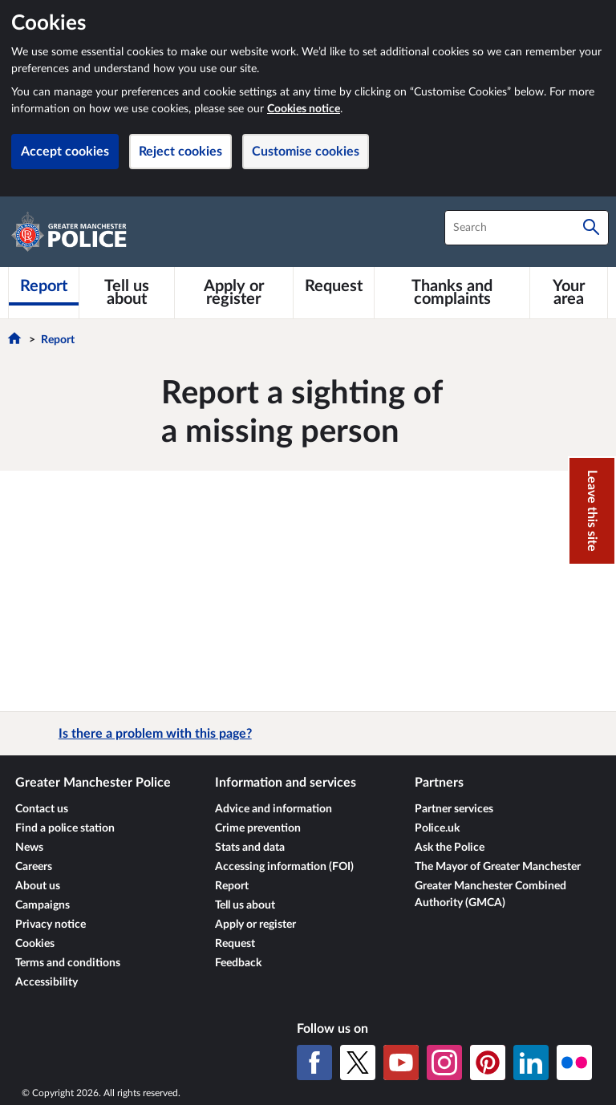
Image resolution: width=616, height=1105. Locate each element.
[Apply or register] (234, 292)
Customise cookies (305, 151)
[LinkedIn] (531, 1062)
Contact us (41, 809)
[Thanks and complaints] (452, 292)
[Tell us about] (126, 292)
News (29, 847)
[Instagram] (444, 1062)
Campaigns (42, 905)
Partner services (454, 809)
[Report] (44, 286)
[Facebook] (314, 1062)
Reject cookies (180, 151)
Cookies (35, 943)
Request (235, 943)
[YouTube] (401, 1062)
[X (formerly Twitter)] (357, 1062)
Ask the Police (449, 847)
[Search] (591, 227)
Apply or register (255, 924)
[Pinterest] (487, 1062)
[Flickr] (574, 1062)
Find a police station (65, 828)
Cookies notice (303, 109)
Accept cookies (65, 151)
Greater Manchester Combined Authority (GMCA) (490, 894)
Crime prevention (258, 828)
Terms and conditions (67, 963)
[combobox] (526, 227)
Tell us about (245, 905)
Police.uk (437, 828)
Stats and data (250, 847)
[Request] (334, 286)
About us (37, 886)
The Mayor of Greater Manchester (498, 866)
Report (58, 340)
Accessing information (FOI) (284, 866)
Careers (33, 866)
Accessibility (46, 982)
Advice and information (273, 809)
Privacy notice (50, 924)
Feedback (238, 963)
